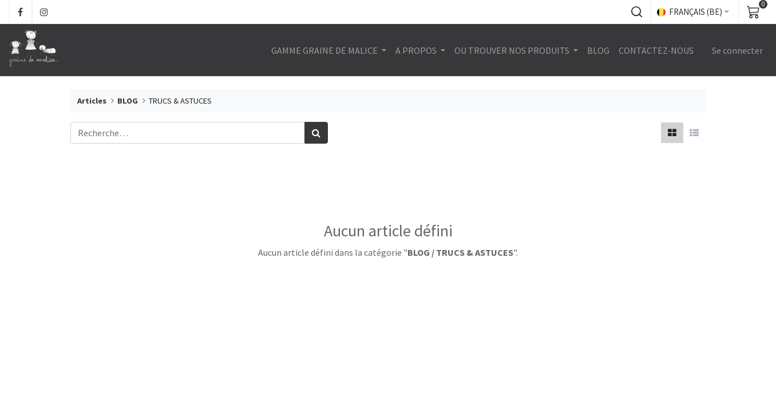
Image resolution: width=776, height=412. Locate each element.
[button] (636, 12)
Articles (91, 101)
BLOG (127, 101)
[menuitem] (598, 50)
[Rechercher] (316, 133)
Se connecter (737, 50)
